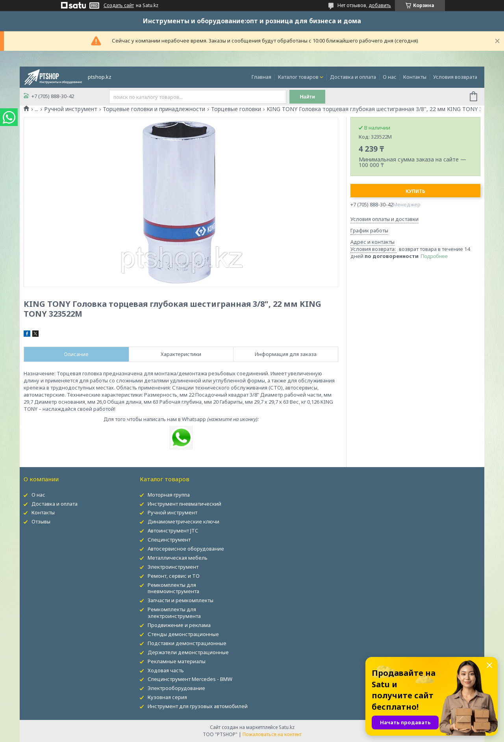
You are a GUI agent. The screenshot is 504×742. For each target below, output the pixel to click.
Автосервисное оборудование (186, 548)
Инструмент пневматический (184, 503)
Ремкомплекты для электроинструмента (174, 613)
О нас (390, 76)
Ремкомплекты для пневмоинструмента (173, 588)
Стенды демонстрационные (183, 634)
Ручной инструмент (70, 109)
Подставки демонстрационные (187, 643)
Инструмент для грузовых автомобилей (198, 706)
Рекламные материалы (177, 661)
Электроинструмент (173, 566)
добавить (380, 5)
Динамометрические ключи (183, 521)
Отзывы (41, 521)
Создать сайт (119, 5)
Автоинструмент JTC (173, 530)
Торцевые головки (236, 109)
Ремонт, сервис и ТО (174, 575)
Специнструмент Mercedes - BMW (190, 679)
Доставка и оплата (353, 76)
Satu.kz (287, 727)
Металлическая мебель (178, 557)
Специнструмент (169, 539)
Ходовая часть (166, 670)
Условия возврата (455, 76)
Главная (261, 76)
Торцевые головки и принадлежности (154, 109)
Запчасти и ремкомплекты (180, 600)
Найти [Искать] (308, 97)
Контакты (414, 76)
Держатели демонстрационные (188, 652)
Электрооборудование (176, 688)
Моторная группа (169, 494)
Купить (415, 191)
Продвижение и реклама (179, 625)
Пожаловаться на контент (272, 734)
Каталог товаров (298, 76)
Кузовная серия (167, 697)
